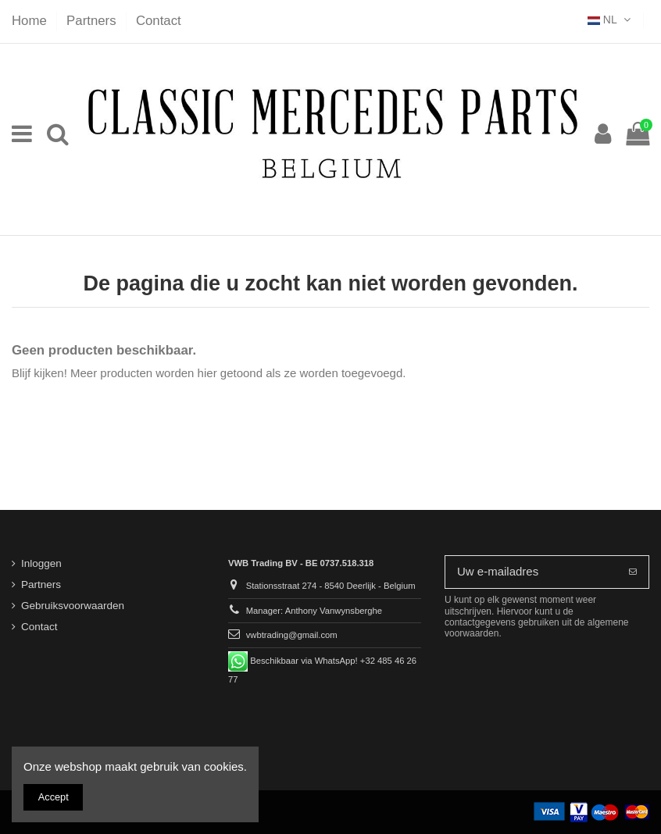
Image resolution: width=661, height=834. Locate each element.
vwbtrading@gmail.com (292, 635)
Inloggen (41, 563)
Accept (53, 797)
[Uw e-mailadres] (531, 572)
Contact (158, 20)
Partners (93, 20)
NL (611, 19)
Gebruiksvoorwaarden (72, 605)
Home (31, 20)
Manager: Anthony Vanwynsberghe (314, 610)
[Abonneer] (632, 572)
